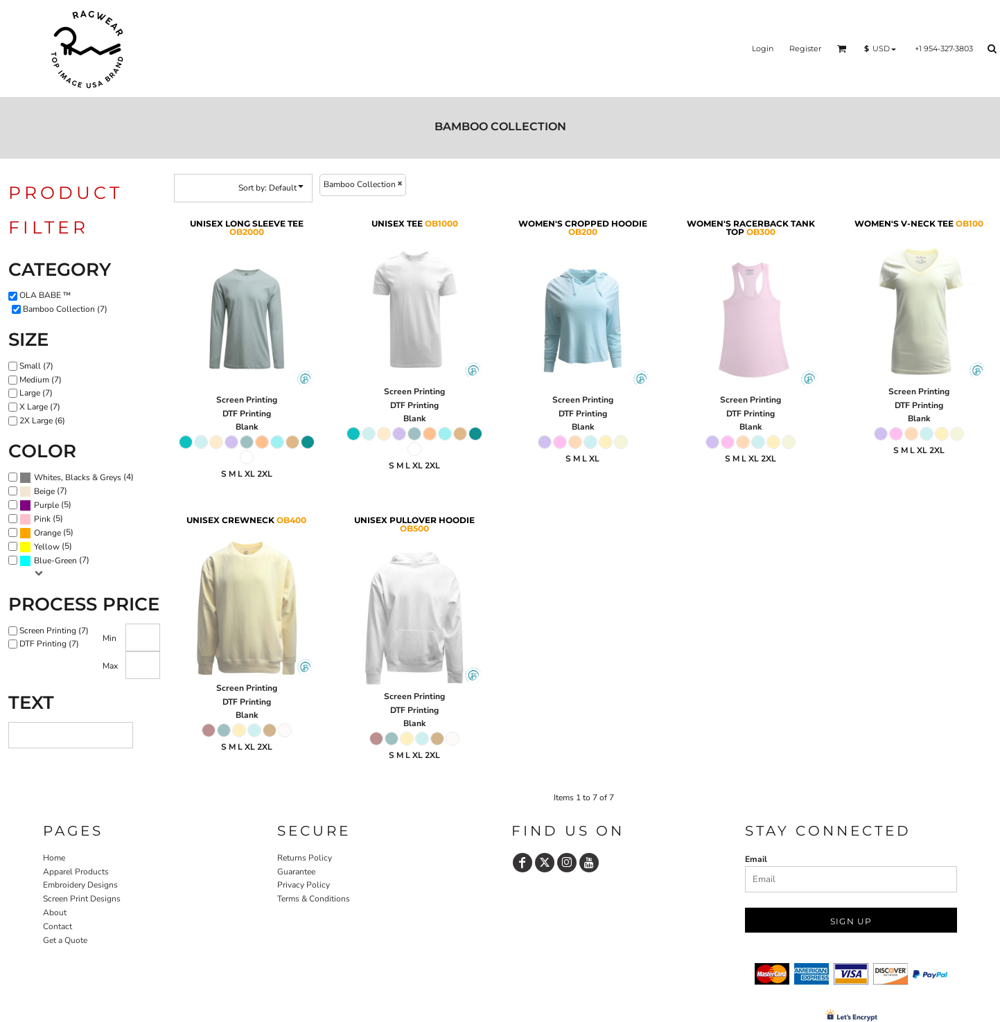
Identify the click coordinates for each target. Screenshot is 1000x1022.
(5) (45, 505)
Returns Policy (304, 857)
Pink (42, 519)
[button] (842, 48)
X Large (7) (39, 406)
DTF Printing (246, 413)
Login (762, 48)
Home (54, 857)
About (55, 912)
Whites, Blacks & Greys (77, 477)
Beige (44, 491)
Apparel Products (76, 871)
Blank (247, 426)
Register (805, 48)
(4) (76, 477)
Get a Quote (65, 940)
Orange (47, 532)
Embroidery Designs (80, 884)
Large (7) (36, 392)
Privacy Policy (303, 884)
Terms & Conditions (313, 898)
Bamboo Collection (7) (65, 309)
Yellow (47, 546)
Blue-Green (55, 560)
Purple (46, 505)
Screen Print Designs (82, 898)
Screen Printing (246, 399)
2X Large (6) (42, 420)
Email (756, 859)
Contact (57, 926)
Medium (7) (40, 379)
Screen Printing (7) (54, 630)
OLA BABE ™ (45, 295)
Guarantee (296, 871)
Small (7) (36, 365)
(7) (43, 491)
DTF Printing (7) (49, 643)
